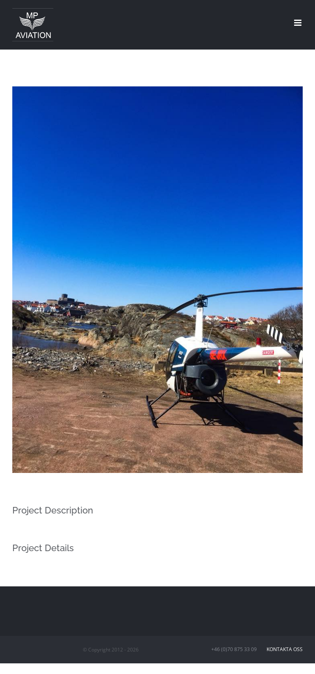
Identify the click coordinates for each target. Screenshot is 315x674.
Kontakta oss (283, 649)
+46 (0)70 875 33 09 (237, 649)
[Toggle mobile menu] (298, 22)
